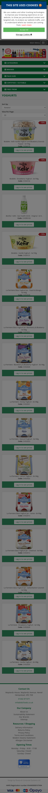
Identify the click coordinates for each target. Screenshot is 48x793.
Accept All (24, 30)
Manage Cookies (24, 34)
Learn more (26, 25)
